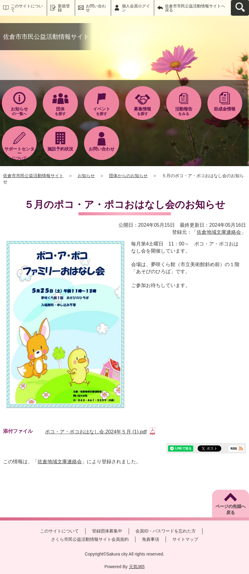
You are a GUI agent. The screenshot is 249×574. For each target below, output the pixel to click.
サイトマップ (185, 539)
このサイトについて (27, 8)
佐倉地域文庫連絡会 (219, 232)
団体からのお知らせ (128, 175)
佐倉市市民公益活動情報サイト (33, 175)
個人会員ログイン (136, 8)
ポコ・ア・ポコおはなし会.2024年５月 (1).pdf (100, 431)
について (19, 153)
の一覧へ (19, 111)
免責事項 (150, 539)
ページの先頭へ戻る (230, 509)
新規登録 (64, 8)
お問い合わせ (96, 8)
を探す (60, 111)
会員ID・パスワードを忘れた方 (165, 530)
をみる (184, 111)
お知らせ (86, 175)
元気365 (137, 566)
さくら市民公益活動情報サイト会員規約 (90, 539)
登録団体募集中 (107, 530)
